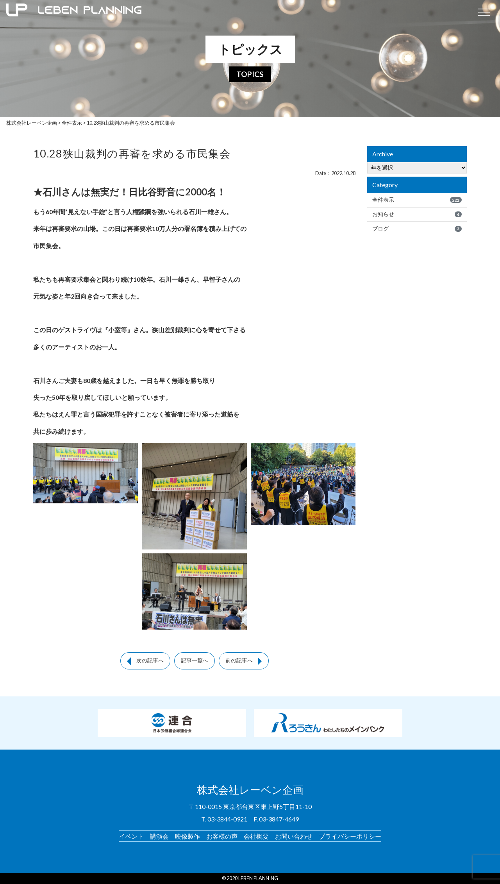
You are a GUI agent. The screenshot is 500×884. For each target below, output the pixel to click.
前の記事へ (239, 660)
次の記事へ (150, 660)
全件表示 (417, 200)
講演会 (159, 836)
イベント (131, 836)
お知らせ (417, 214)
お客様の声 (222, 836)
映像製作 (187, 836)
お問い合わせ (293, 836)
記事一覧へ (194, 660)
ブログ (417, 228)
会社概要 (256, 836)
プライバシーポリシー (350, 836)
